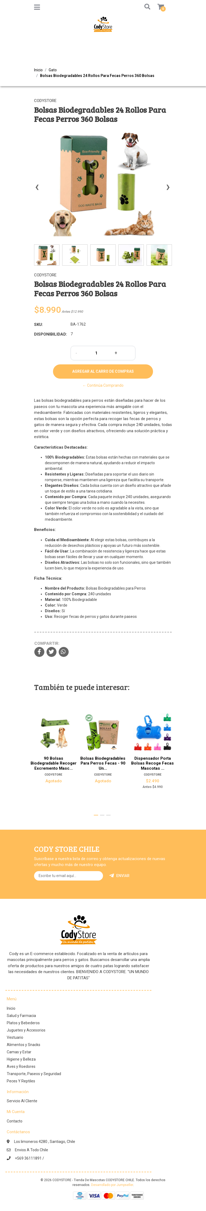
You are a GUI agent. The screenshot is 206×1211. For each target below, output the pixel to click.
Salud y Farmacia (21, 1015)
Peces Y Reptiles (21, 1081)
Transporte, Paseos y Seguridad (34, 1074)
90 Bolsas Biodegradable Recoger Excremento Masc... (54, 763)
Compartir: (46, 643)
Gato (53, 70)
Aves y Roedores (21, 1066)
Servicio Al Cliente (22, 1101)
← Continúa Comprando (103, 385)
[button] (146, 7)
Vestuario (15, 1037)
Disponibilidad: (50, 334)
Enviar (119, 875)
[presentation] (36, 189)
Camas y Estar (19, 1052)
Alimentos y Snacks (23, 1045)
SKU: (38, 324)
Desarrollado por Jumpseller (112, 1185)
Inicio (38, 70)
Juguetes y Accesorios (26, 1030)
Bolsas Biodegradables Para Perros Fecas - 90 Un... (102, 763)
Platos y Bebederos (23, 1023)
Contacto (14, 1121)
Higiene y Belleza (21, 1059)
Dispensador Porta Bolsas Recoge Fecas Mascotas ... (152, 763)
